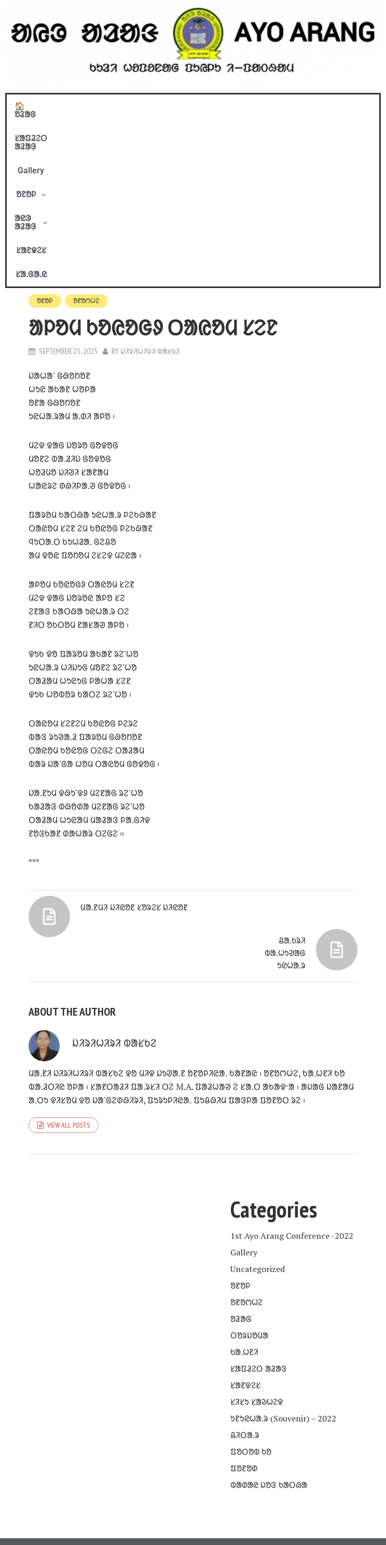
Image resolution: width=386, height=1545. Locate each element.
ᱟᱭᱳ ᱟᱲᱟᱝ (251, 106)
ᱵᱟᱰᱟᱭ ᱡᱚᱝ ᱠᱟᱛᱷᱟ (268, 1436)
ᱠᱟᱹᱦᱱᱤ (244, 1303)
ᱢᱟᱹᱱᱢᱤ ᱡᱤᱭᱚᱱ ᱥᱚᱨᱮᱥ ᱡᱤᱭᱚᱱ (141, 809)
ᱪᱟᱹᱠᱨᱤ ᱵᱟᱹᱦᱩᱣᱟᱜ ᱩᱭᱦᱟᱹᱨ (282, 873)
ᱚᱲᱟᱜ (241, 1270)
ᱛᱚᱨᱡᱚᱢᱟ (249, 1287)
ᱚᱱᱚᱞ (196, 106)
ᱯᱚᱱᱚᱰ (243, 1420)
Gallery (152, 106)
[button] (195, 106)
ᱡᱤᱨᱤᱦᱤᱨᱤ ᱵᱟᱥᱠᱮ (151, 185)
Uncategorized (257, 1220)
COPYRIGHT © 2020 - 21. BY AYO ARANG (193, 1504)
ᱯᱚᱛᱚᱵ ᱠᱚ (250, 1403)
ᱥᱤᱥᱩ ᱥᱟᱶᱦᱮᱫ (256, 1353)
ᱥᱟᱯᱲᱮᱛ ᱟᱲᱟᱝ (95, 106)
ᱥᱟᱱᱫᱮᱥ (307, 106)
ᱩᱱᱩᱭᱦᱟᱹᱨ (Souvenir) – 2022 (283, 1370)
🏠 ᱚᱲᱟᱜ (34, 106)
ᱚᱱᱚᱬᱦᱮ (89, 134)
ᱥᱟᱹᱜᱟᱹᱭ (353, 106)
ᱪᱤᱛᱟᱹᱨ (244, 1386)
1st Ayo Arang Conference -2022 (291, 1187)
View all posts (68, 1077)
